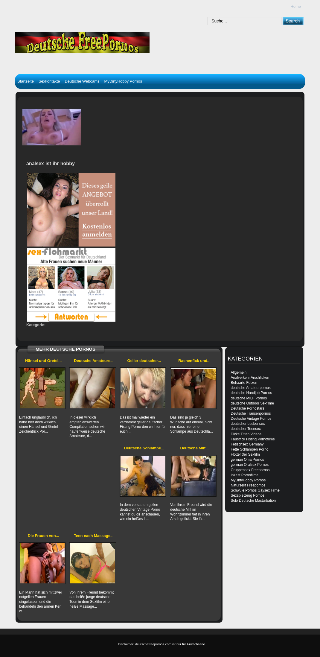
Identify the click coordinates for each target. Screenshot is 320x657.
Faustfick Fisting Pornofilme (253, 439)
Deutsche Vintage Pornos (251, 418)
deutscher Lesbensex (248, 424)
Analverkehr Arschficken (250, 377)
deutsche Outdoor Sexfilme (252, 403)
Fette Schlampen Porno (249, 449)
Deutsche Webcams (82, 81)
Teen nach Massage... (94, 535)
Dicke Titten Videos (246, 434)
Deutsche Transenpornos (251, 413)
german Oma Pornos (247, 459)
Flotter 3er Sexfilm (245, 454)
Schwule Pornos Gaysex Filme (255, 490)
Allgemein (238, 372)
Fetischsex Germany (247, 444)
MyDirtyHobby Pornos (123, 81)
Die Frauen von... (43, 535)
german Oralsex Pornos (250, 465)
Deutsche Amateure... (93, 360)
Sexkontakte (49, 81)
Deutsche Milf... (194, 448)
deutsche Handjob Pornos (251, 393)
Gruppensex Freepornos (250, 470)
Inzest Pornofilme (244, 475)
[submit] (293, 20)
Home (295, 6)
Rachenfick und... (194, 360)
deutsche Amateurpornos (250, 388)
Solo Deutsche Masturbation (253, 500)
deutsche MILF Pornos (249, 398)
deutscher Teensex (246, 429)
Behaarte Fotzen (244, 383)
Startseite (25, 81)
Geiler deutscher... (144, 360)
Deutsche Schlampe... (144, 448)
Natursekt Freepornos (248, 485)
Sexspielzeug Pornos (247, 495)
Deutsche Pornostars (247, 408)
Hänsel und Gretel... (43, 360)
